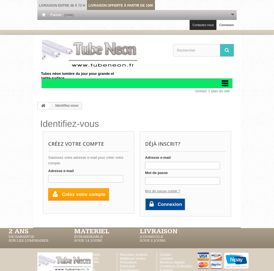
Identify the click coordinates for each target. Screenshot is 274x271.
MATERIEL (91, 231)
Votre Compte (90, 255)
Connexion (226, 25)
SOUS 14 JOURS (88, 240)
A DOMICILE (151, 237)
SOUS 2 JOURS (153, 240)
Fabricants (127, 266)
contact (201, 91)
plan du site (220, 91)
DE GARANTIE (21, 237)
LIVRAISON (159, 231)
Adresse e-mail (61, 171)
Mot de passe (156, 173)
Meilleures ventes (133, 258)
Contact (165, 255)
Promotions (128, 262)
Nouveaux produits (134, 255)
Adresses (87, 266)
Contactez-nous (203, 25)
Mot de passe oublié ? (162, 191)
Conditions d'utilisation (176, 266)
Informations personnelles (89, 260)
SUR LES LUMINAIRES (28, 240)
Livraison (166, 258)
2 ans (19, 231)
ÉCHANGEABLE (88, 237)
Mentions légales (172, 262)
